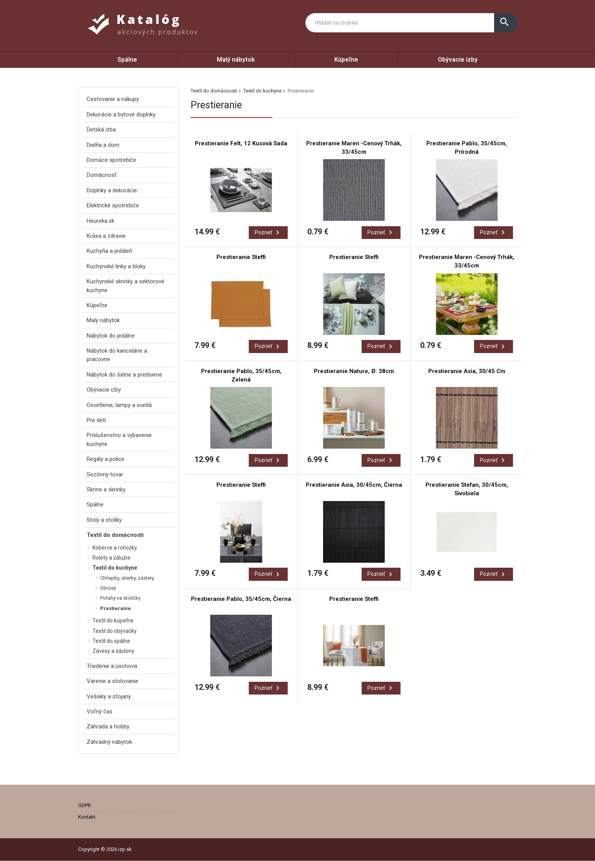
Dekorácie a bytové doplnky (121, 114)
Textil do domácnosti (214, 91)
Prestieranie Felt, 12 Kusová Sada (241, 143)
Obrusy (108, 588)
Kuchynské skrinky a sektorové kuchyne (125, 285)
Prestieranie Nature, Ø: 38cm (354, 371)
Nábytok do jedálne (111, 335)
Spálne (127, 59)
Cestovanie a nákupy (113, 99)
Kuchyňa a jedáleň (109, 250)
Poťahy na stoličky (120, 598)
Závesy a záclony (113, 651)
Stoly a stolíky (104, 519)
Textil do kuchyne (262, 91)
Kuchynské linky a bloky (116, 266)
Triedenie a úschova (112, 666)
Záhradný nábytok (109, 741)
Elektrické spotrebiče (113, 205)
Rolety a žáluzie (111, 558)
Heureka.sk (100, 220)
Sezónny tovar (105, 474)
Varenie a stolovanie (112, 681)
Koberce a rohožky (114, 548)
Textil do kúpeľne (113, 620)
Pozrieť (268, 232)
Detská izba (101, 129)
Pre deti (96, 420)
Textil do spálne (111, 641)
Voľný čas (99, 711)
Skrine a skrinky (106, 489)
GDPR (84, 805)
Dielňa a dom (103, 144)
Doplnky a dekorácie (112, 190)
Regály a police (105, 459)
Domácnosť (101, 175)
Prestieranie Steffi (241, 257)
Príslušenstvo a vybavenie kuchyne (119, 439)
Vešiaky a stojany (109, 696)
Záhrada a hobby (108, 726)
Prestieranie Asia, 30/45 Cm (466, 371)
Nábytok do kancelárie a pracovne (117, 355)
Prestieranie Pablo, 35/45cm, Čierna (241, 598)
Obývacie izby (458, 59)
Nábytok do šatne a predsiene (124, 374)
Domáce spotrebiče (111, 159)
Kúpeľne (346, 59)
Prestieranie (115, 608)
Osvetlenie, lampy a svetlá (119, 405)
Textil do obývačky (114, 631)
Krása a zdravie (106, 235)
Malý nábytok (236, 59)
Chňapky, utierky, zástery (127, 578)
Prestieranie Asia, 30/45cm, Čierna (354, 484)
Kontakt (87, 817)
